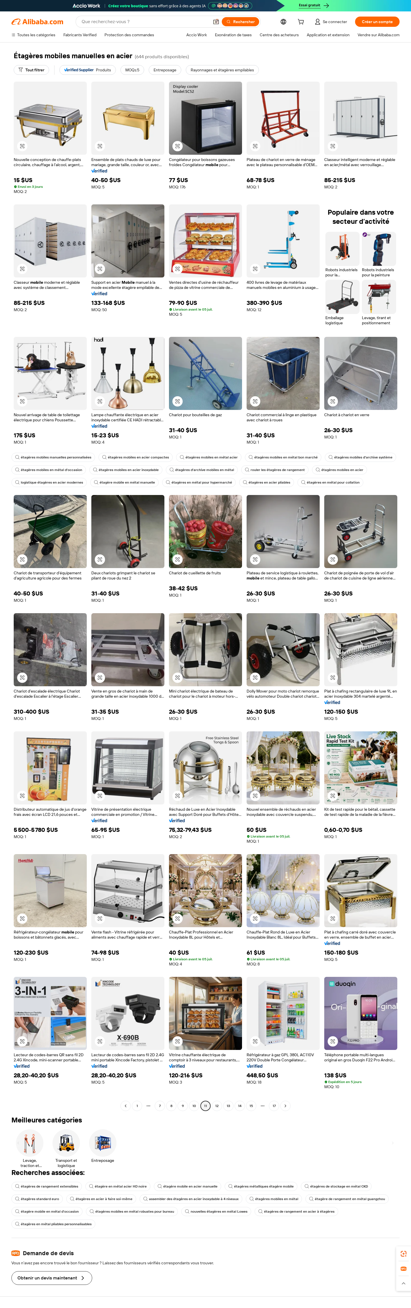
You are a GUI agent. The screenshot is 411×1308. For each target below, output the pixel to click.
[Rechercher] (240, 21)
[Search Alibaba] (145, 22)
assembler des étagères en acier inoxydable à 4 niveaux (191, 1199)
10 (194, 1106)
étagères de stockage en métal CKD (336, 1186)
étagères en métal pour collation (330, 482)
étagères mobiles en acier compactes (135, 457)
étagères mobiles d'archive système (360, 457)
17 (274, 1106)
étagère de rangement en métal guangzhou (347, 1199)
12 (217, 1106)
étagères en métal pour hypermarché (199, 482)
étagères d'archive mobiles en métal (202, 470)
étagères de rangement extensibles (46, 1186)
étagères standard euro (37, 1199)
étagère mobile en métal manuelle (124, 482)
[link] (403, 1253)
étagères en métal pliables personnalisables (53, 1224)
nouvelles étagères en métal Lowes (216, 1211)
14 (239, 1106)
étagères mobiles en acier (339, 470)
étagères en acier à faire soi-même (101, 1199)
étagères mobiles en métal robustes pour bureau (132, 1211)
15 (251, 1106)
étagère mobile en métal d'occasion (47, 1211)
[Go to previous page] (125, 1106)
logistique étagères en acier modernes (49, 482)
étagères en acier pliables (266, 482)
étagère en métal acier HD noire (118, 1186)
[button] (216, 21)
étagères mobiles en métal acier (209, 457)
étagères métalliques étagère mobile (261, 1186)
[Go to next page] (285, 1106)
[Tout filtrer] (31, 70)
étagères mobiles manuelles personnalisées (53, 457)
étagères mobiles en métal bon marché (283, 457)
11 (205, 1106)
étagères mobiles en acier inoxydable (126, 470)
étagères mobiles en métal (273, 1199)
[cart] (302, 22)
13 (228, 1106)
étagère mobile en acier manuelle (187, 1186)
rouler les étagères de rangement (275, 470)
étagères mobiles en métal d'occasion (48, 470)
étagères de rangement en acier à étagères (296, 1211)
